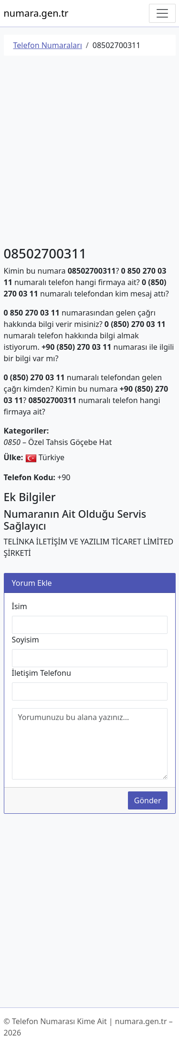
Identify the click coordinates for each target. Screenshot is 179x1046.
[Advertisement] (89, 152)
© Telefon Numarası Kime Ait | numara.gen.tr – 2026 (88, 1027)
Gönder (147, 800)
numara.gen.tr (36, 13)
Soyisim (25, 639)
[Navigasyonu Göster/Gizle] (162, 13)
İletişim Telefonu (41, 673)
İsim (19, 606)
